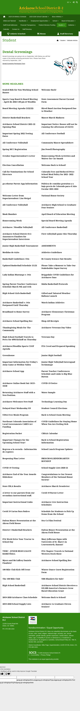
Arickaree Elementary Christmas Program (57, 313)
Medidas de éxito (10, 252)
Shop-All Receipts (50, 321)
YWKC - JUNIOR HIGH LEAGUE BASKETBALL (16, 552)
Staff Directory (27, 29)
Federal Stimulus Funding (47, 25)
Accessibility (35, 655)
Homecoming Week (12, 220)
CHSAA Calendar (49, 433)
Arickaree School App (13, 371)
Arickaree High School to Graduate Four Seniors (58, 206)
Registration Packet (12, 433)
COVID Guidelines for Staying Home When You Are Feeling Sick (59, 422)
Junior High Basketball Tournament (20, 246)
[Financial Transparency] (33, 620)
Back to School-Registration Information (55, 441)
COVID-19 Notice (49, 383)
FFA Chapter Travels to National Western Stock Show (57, 552)
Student (62, 40)
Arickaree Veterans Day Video (56, 327)
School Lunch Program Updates (57, 449)
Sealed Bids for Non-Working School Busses (20, 91)
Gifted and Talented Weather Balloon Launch (55, 294)
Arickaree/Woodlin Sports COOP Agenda (18, 347)
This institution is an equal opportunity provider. (44, 659)
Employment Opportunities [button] (40, 21)
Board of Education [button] (68, 21)
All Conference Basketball (54, 227)
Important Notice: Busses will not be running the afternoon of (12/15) (59, 125)
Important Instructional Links (17, 502)
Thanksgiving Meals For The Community (16, 329)
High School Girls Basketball (16, 293)
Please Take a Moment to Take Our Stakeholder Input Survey (58, 266)
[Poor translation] (7, 674)
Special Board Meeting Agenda (56, 220)
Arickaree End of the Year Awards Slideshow (19, 475)
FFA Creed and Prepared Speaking (58, 346)
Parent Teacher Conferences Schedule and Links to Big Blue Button (56, 374)
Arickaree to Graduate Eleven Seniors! (56, 605)
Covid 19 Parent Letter (52, 493)
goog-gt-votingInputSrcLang (26, 680)
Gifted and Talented (9, 21)
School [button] (56, 21)
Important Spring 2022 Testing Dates (17, 134)
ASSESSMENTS (48, 246)
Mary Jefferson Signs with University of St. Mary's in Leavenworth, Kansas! (54, 542)
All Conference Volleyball (15, 142)
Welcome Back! (48, 90)
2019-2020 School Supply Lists (16, 604)
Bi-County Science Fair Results (56, 259)
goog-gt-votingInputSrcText (65, 680)
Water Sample (48, 392)
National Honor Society (52, 195)
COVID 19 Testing (10, 467)
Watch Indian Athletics (52, 302)
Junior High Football (51, 355)
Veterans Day (47, 337)
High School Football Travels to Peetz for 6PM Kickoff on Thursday (19, 338)
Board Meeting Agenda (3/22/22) (17, 108)
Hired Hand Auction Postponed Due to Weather (58, 109)
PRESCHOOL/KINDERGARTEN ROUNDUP (55, 459)
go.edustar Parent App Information (20, 183)
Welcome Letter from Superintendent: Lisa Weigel (16, 197)
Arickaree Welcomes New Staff (17, 401)
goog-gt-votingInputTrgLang (46, 680)
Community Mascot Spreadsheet (57, 142)
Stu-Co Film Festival (51, 520)
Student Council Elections (54, 408)
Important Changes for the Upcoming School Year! (15, 441)
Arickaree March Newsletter (55, 486)
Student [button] (61, 25)
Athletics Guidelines (51, 252)
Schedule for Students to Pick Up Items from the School (57, 512)
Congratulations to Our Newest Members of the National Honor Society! (57, 477)
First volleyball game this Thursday (59, 234)
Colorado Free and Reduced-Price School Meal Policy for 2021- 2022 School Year (57, 174)
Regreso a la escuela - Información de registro (19, 450)
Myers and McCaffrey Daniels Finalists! (16, 561)
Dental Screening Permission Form (13, 63)
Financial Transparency (28, 25)
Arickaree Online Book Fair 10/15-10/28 (19, 384)
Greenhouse (8, 355)
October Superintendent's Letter (18, 156)
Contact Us (15, 29)
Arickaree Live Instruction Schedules (54, 503)
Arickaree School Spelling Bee (17, 321)
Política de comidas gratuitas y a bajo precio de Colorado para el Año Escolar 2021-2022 (59, 186)
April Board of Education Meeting (58, 214)
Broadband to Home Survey (15, 312)
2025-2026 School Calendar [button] (39, 16)
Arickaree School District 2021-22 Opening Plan (18, 125)
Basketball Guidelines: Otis (15, 259)
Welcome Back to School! (53, 165)
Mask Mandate (9, 214)
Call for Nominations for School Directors (18, 173)
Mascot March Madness (52, 117)
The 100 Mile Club (11, 579)
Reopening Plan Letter (13, 458)
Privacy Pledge (46, 655)
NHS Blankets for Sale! (52, 579)
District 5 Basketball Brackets (17, 530)
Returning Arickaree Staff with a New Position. (18, 393)
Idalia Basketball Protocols (54, 284)
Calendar (6, 29)
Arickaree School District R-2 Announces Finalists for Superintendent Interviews (16, 236)
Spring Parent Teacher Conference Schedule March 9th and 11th (19, 285)
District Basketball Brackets (16, 117)
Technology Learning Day (54, 401)
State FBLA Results (11, 486)
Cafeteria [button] (71, 25)
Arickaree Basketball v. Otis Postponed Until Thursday (16, 304)
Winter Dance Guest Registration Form (57, 571)
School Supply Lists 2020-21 (54, 467)
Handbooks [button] (23, 21)
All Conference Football (53, 133)
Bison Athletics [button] (57, 16)
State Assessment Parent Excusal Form (57, 100)
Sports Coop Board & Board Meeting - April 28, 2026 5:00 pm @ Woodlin (20, 100)
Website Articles (72, 40)
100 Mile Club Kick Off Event (16, 569)
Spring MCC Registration (14, 149)
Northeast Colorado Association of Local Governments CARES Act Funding (19, 424)
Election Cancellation (13, 165)
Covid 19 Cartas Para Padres (16, 511)
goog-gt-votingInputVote (25, 682)
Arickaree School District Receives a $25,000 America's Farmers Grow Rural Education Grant (59, 588)
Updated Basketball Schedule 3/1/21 (19, 265)
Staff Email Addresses (10, 25)
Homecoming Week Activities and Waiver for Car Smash (58, 157)
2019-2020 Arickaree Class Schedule (19, 597)
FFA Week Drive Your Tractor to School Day (18, 540)
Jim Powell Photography (53, 149)
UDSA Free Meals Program (15, 415)
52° (69, 2)
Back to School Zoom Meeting (56, 415)
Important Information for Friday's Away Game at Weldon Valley (20, 363)
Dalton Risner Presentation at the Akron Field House (19, 522)
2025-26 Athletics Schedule (17, 16)
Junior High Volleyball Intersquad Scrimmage (58, 363)
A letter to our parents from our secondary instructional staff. (18, 494)
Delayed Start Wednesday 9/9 (16, 408)
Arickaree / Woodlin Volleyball (17, 227)
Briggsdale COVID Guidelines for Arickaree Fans (57, 276)
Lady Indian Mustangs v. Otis (16, 274)
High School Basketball (13, 585)
